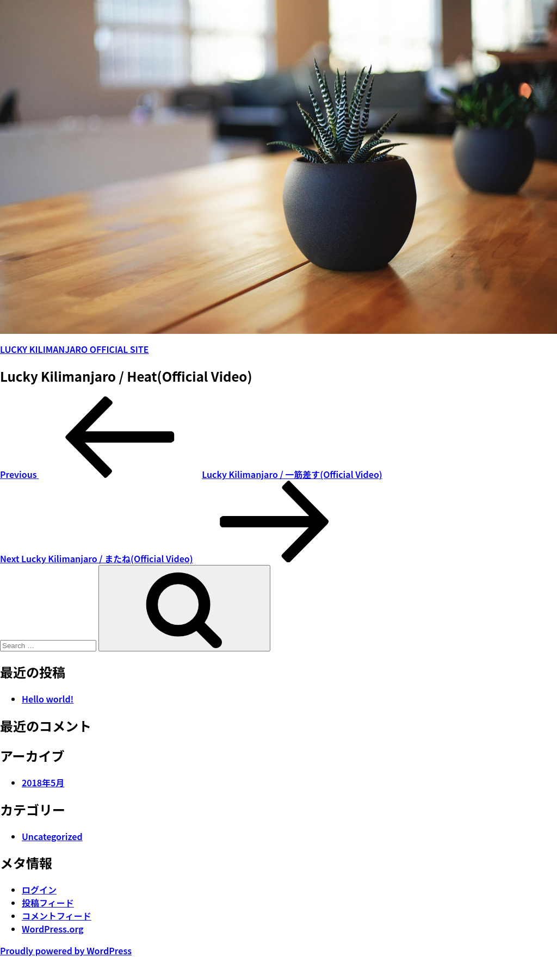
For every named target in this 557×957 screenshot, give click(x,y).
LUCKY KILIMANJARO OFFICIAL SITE (74, 349)
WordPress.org (52, 928)
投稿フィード (48, 902)
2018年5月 (43, 782)
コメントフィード (56, 915)
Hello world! (47, 698)
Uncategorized (52, 836)
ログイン (39, 889)
